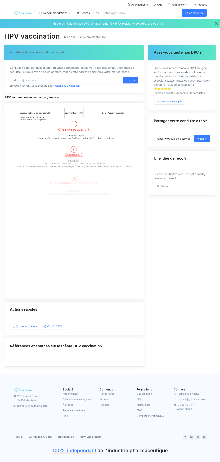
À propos (68, 404)
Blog (65, 415)
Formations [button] (176, 4)
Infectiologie (66, 436)
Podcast (200, 4)
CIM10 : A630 (53, 326)
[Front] (24, 13)
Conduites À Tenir (40, 436)
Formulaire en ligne (186, 393)
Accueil (18, 436)
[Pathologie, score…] (137, 13)
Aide (158, 4)
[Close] (216, 23)
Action (200, 138)
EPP (139, 399)
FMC (139, 410)
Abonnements (138, 4)
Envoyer (130, 80)
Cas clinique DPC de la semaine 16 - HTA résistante (101, 23)
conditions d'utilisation (67, 85)
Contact (163, 186)
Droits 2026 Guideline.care (31, 405)
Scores (83, 13)
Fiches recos (107, 393)
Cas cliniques (144, 393)
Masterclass (143, 404)
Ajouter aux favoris (25, 326)
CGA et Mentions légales (77, 399)
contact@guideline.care (189, 399)
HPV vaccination (91, 436)
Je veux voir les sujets (169, 101)
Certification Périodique (150, 415)
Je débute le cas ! (149, 23)
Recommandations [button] (53, 13)
